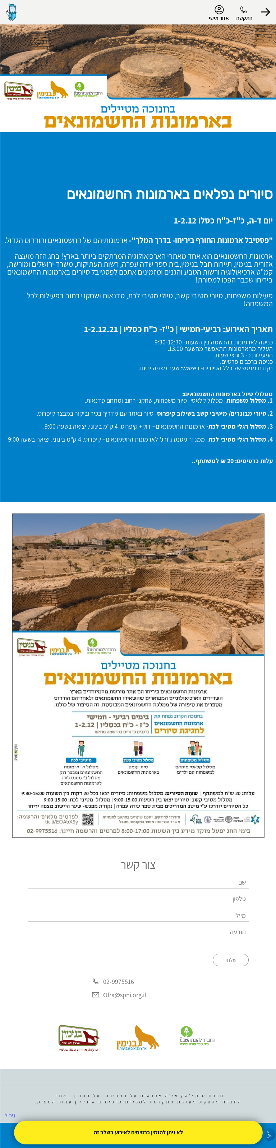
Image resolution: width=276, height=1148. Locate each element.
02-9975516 (118, 981)
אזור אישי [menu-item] (218, 13)
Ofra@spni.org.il (124, 995)
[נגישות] (269, 1134)
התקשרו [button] (243, 17)
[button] (265, 12)
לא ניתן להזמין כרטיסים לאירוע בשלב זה (138, 1132)
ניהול (9, 1115)
